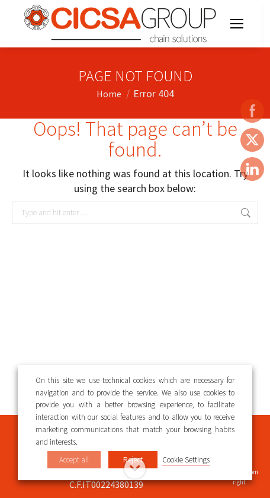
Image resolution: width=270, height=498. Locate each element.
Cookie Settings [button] (186, 460)
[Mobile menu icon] (237, 24)
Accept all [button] (74, 460)
